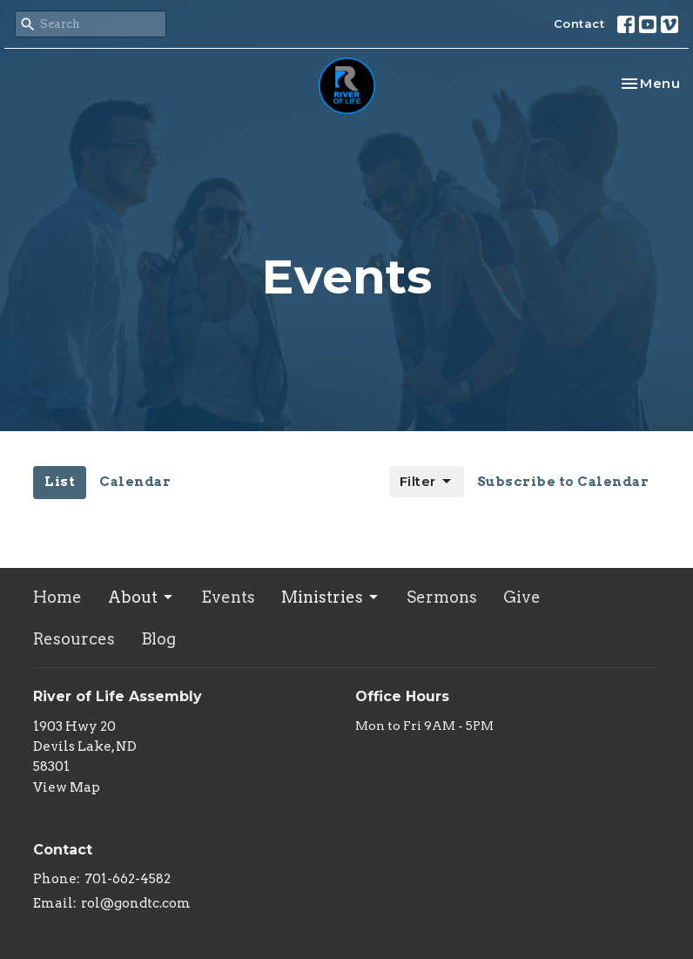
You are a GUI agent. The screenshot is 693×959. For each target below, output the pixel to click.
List (59, 482)
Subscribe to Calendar (563, 482)
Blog (158, 639)
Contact (579, 23)
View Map (66, 787)
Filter (427, 481)
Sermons (442, 597)
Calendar (135, 482)
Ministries (330, 597)
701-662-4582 (127, 879)
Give (522, 597)
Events (228, 597)
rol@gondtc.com (136, 903)
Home (57, 597)
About (141, 597)
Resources (74, 639)
